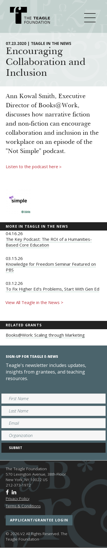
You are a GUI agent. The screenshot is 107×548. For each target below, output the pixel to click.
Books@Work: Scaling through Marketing (45, 335)
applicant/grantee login (39, 520)
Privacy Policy (17, 498)
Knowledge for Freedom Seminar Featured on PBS (51, 267)
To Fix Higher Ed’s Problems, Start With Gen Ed (52, 289)
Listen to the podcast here (34, 167)
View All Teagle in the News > (34, 302)
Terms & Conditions (23, 506)
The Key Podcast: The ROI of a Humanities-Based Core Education (49, 242)
